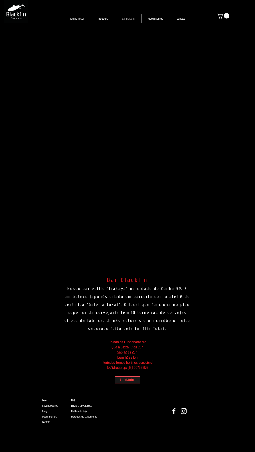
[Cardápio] (127, 379)
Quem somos (49, 416)
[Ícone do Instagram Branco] (184, 411)
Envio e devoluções (81, 405)
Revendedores (50, 405)
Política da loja (79, 411)
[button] (224, 16)
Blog (44, 411)
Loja (44, 400)
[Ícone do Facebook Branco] (174, 411)
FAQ (73, 400)
